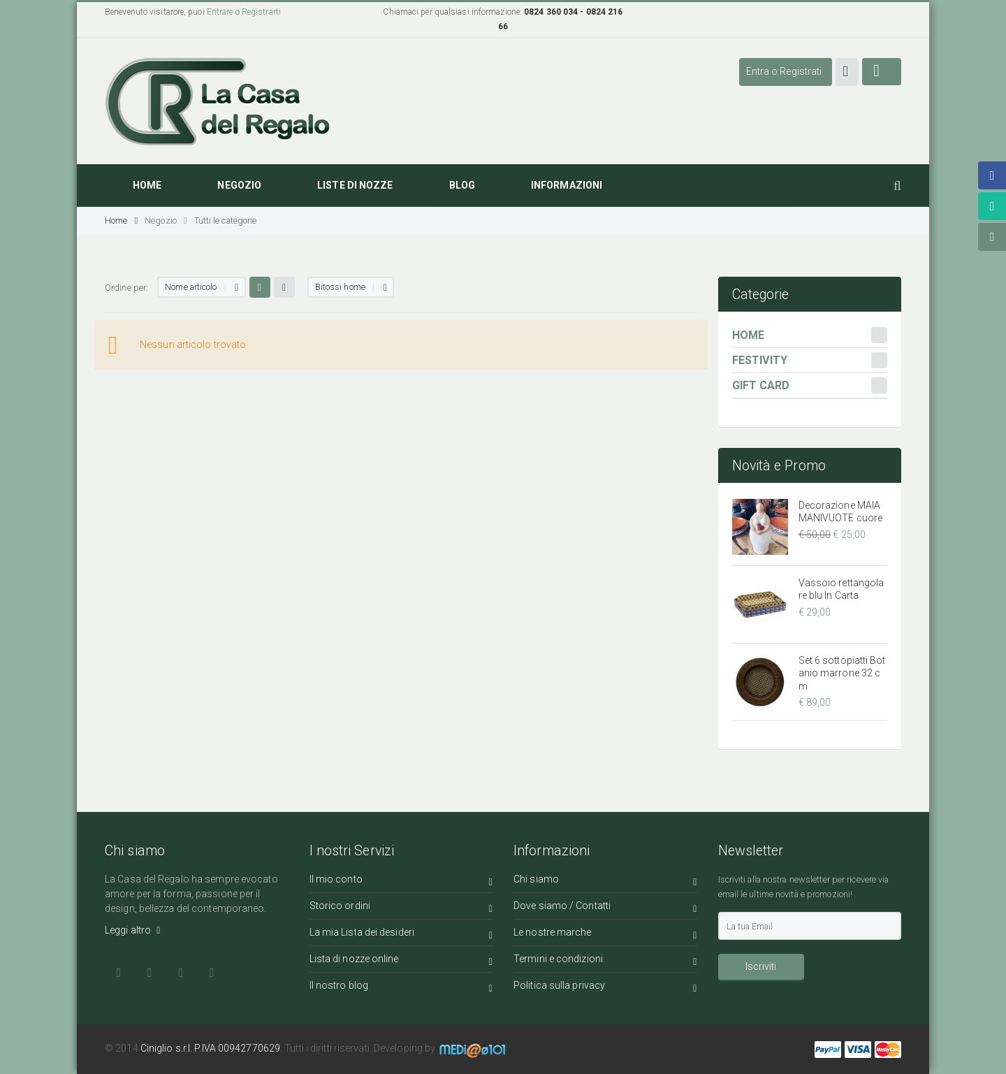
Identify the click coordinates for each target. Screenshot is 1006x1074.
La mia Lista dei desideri (401, 935)
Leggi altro (132, 930)
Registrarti (261, 12)
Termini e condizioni (605, 961)
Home (121, 220)
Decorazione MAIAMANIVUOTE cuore (841, 511)
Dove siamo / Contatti (605, 908)
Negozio (166, 220)
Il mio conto (401, 881)
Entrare (220, 12)
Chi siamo (605, 881)
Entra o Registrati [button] (784, 71)
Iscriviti (760, 966)
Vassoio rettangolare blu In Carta (841, 589)
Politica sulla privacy (605, 988)
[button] (847, 72)
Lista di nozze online (401, 961)
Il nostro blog (401, 988)
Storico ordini (401, 908)
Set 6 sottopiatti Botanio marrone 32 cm (842, 673)
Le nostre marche (605, 935)
